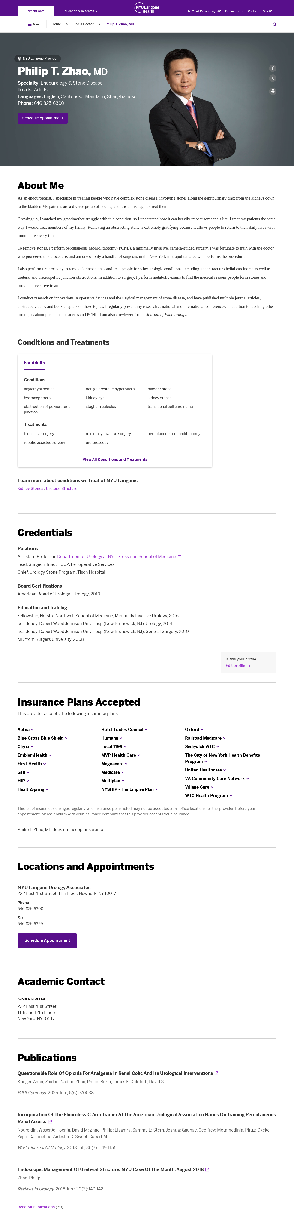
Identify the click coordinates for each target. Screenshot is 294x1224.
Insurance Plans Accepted (79, 702)
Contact (253, 11)
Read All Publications (40, 1207)
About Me (40, 185)
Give (267, 11)
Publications (47, 1058)
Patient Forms (234, 11)
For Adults (34, 362)
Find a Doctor (83, 24)
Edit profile (235, 665)
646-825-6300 (49, 103)
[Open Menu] (34, 24)
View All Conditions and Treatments (115, 459)
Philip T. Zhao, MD (119, 24)
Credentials (45, 533)
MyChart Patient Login (204, 11)
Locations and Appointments (86, 867)
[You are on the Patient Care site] (35, 10)
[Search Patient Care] (275, 24)
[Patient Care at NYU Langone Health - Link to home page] (147, 7)
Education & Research (80, 11)
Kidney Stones (30, 488)
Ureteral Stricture (61, 488)
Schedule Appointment (42, 118)
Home (56, 24)
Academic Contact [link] (61, 981)
